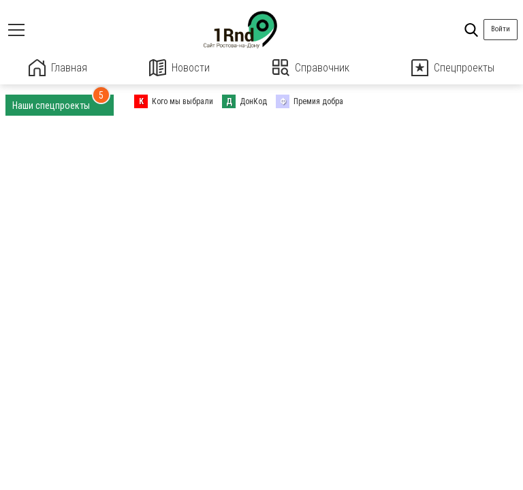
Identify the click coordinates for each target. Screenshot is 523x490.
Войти (500, 28)
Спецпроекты (452, 67)
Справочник (310, 67)
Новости (179, 67)
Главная (58, 67)
